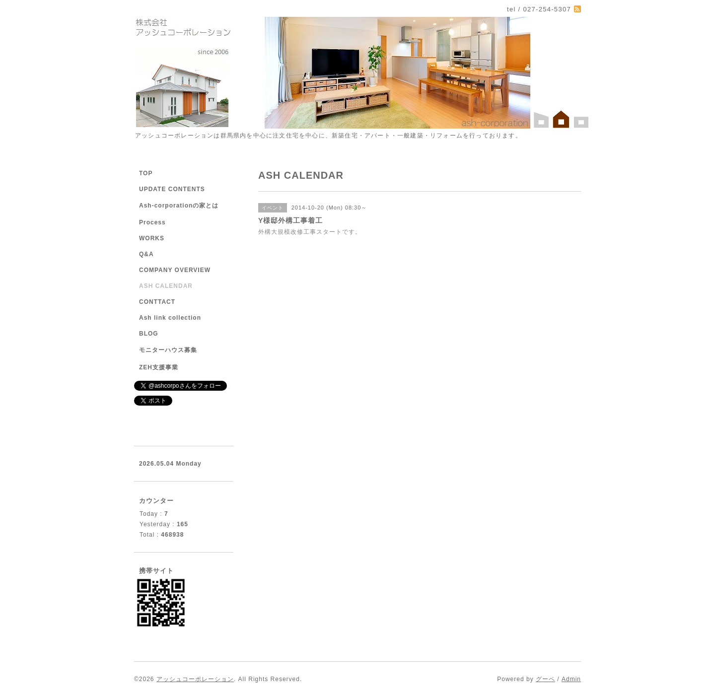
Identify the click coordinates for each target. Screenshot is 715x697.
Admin (571, 679)
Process (152, 222)
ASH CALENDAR (166, 285)
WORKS (151, 238)
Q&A (146, 254)
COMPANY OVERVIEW (175, 270)
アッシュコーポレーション (195, 679)
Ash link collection (170, 317)
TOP (145, 173)
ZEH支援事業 (158, 367)
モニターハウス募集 (168, 350)
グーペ (545, 679)
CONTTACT (157, 301)
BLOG (148, 333)
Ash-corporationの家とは (178, 205)
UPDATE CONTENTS (172, 189)
